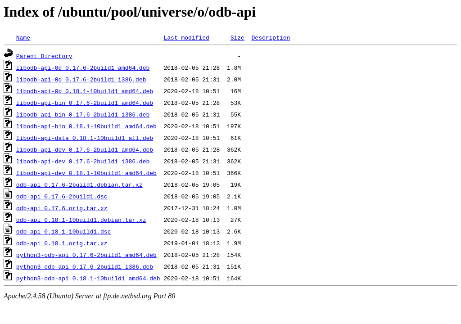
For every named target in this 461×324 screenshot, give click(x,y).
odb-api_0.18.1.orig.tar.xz (62, 243)
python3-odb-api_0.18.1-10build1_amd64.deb (88, 278)
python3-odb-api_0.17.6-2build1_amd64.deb (86, 255)
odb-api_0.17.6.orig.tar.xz (62, 208)
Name (23, 37)
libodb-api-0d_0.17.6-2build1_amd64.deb (82, 67)
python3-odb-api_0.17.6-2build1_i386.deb (84, 266)
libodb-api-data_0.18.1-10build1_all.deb (84, 138)
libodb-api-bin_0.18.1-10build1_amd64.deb (86, 126)
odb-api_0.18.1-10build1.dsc (63, 231)
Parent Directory (44, 56)
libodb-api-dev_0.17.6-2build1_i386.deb (82, 161)
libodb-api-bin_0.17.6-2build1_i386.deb (82, 114)
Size (237, 37)
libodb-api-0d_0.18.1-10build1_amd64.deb (84, 91)
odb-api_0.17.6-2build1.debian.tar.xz (79, 184)
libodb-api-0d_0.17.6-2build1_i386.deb (81, 79)
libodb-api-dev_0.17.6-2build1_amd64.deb (84, 149)
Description (270, 37)
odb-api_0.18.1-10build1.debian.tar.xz (81, 220)
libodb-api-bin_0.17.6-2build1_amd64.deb (84, 103)
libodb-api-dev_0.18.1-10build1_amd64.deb (86, 173)
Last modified (186, 37)
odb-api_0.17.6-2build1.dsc (62, 196)
